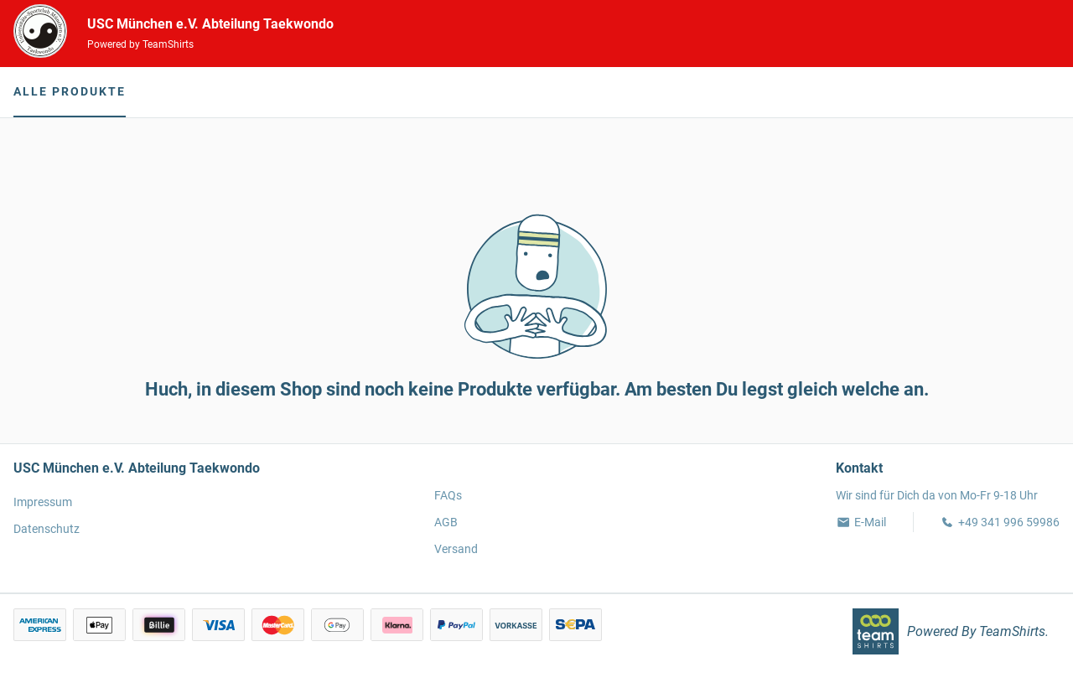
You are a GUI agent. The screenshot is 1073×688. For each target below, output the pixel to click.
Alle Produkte (69, 91)
